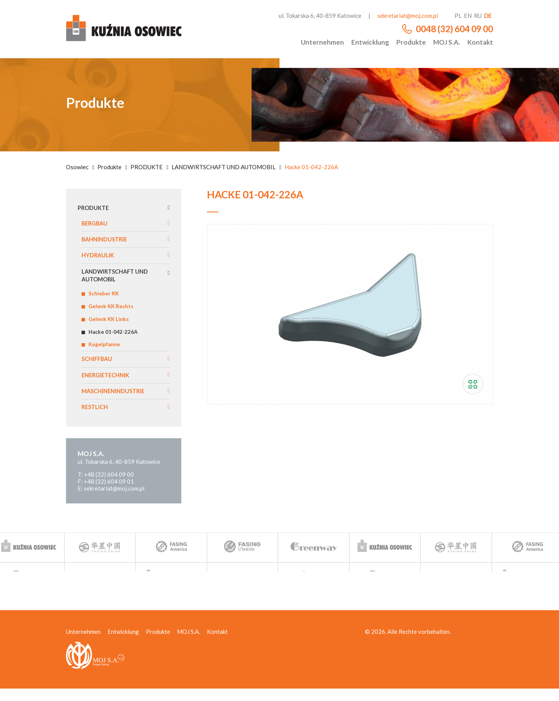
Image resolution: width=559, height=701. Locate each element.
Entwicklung (370, 42)
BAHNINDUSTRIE (107, 241)
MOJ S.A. (446, 42)
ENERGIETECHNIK (108, 385)
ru (478, 15)
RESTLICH (96, 419)
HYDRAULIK (99, 258)
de (488, 15)
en (468, 15)
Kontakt (480, 42)
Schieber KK (105, 298)
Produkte (411, 42)
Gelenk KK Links (110, 326)
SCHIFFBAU (99, 368)
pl (458, 15)
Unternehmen (322, 42)
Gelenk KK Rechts (113, 312)
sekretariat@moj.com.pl (407, 15)
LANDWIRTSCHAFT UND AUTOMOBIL (224, 166)
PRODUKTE (146, 166)
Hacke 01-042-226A (116, 339)
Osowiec (77, 166)
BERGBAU (96, 224)
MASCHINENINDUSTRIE (116, 402)
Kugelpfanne (106, 353)
